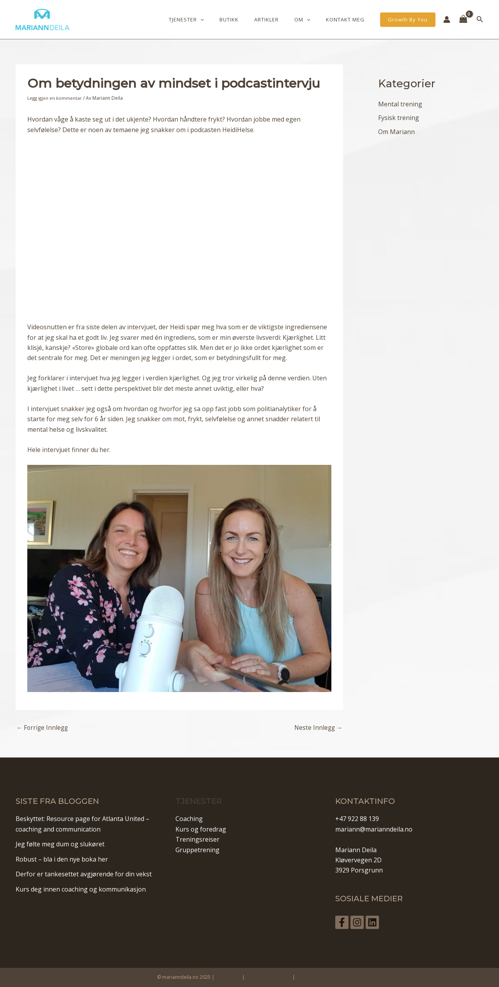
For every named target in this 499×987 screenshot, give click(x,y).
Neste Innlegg (317, 727)
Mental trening (400, 104)
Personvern (228, 976)
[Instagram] (359, 922)
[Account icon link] (446, 19)
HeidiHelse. (238, 129)
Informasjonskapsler (319, 976)
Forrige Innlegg (43, 727)
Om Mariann (396, 132)
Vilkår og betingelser (268, 976)
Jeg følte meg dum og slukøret (60, 844)
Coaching (189, 818)
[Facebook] (342, 922)
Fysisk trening (398, 118)
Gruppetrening (197, 849)
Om (311, 19)
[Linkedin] (377, 922)
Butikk (248, 19)
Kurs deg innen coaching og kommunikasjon (81, 889)
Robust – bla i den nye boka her (62, 859)
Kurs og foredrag (200, 829)
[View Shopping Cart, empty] (463, 19)
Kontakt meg (348, 19)
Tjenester (210, 19)
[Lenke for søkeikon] (479, 19)
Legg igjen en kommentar (55, 98)
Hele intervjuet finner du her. (69, 449)
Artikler (280, 19)
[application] (224, 19)
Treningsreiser (197, 839)
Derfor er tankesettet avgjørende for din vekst (84, 874)
